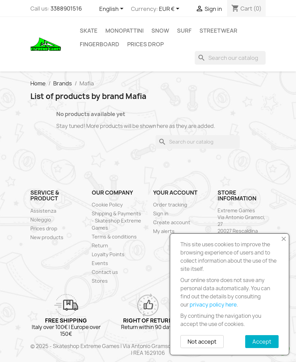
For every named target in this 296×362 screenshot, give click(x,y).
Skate (89, 30)
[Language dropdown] (112, 9)
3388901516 (66, 8)
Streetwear (218, 30)
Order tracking (170, 204)
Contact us (105, 272)
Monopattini (124, 30)
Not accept (202, 341)
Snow (160, 30)
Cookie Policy (107, 204)
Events (100, 263)
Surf (184, 30)
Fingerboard (99, 44)
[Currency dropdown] (170, 9)
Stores (100, 281)
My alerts (164, 231)
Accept (261, 341)
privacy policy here (213, 304)
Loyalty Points (108, 254)
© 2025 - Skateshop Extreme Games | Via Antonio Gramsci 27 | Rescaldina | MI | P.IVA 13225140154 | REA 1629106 (148, 350)
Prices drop (145, 44)
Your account (175, 192)
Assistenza (43, 211)
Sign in (160, 213)
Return (100, 245)
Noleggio (40, 219)
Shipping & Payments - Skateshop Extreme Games (116, 220)
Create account (171, 222)
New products (46, 237)
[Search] (230, 58)
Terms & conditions (114, 236)
